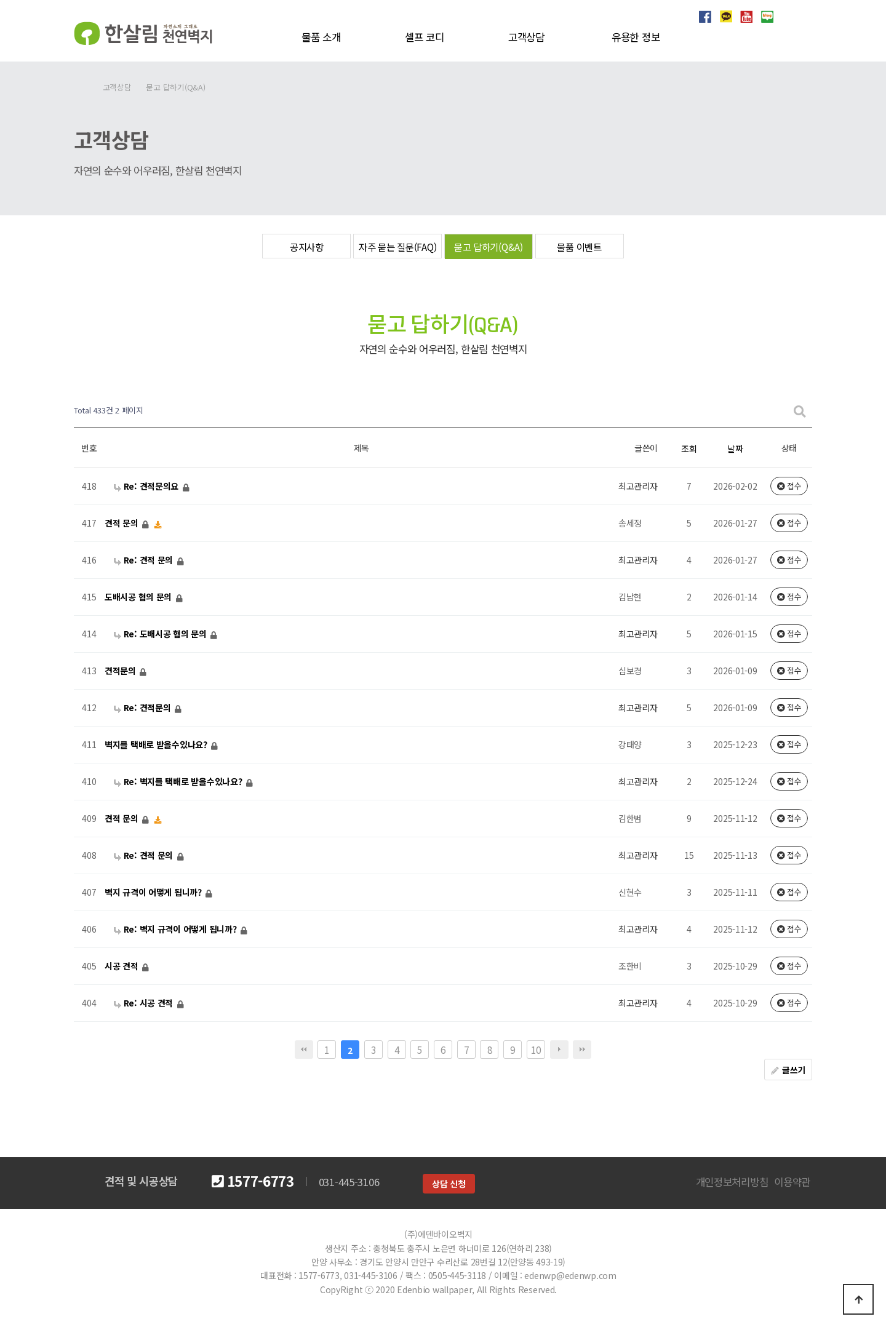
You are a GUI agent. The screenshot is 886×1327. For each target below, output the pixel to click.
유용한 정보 (636, 37)
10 (535, 1049)
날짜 (735, 448)
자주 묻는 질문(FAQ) (397, 246)
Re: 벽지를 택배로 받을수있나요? (179, 781)
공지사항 (307, 246)
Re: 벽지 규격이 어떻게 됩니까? (176, 929)
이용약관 (792, 1181)
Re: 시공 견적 (144, 1003)
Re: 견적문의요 (147, 486)
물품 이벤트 (579, 246)
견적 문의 (122, 523)
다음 (559, 1049)
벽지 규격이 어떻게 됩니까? (154, 892)
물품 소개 (321, 37)
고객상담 (526, 37)
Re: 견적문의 (143, 707)
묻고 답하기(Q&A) (488, 246)
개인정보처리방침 (732, 1181)
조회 (688, 448)
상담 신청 (449, 1184)
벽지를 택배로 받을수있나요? (157, 744)
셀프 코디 (424, 37)
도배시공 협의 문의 (139, 597)
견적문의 (121, 670)
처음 (304, 1049)
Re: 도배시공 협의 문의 (161, 634)
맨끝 (582, 1049)
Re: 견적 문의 (144, 560)
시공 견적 (122, 966)
